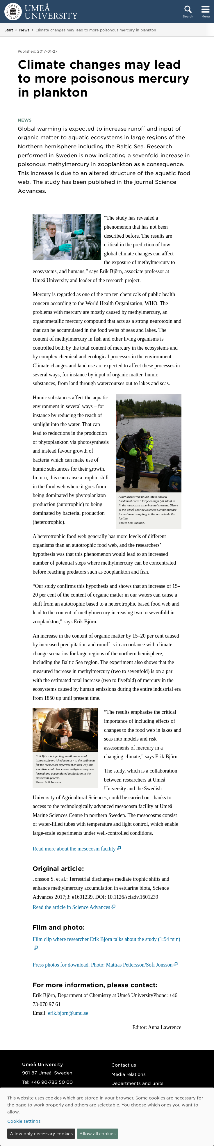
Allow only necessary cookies (41, 1133)
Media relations (128, 1074)
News (24, 30)
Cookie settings (23, 1121)
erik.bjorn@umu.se (68, 1013)
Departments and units (137, 1083)
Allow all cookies (97, 1133)
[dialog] (107, 1116)
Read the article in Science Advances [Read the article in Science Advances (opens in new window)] (71, 907)
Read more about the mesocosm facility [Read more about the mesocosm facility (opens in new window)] (74, 849)
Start (8, 30)
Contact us (123, 1064)
